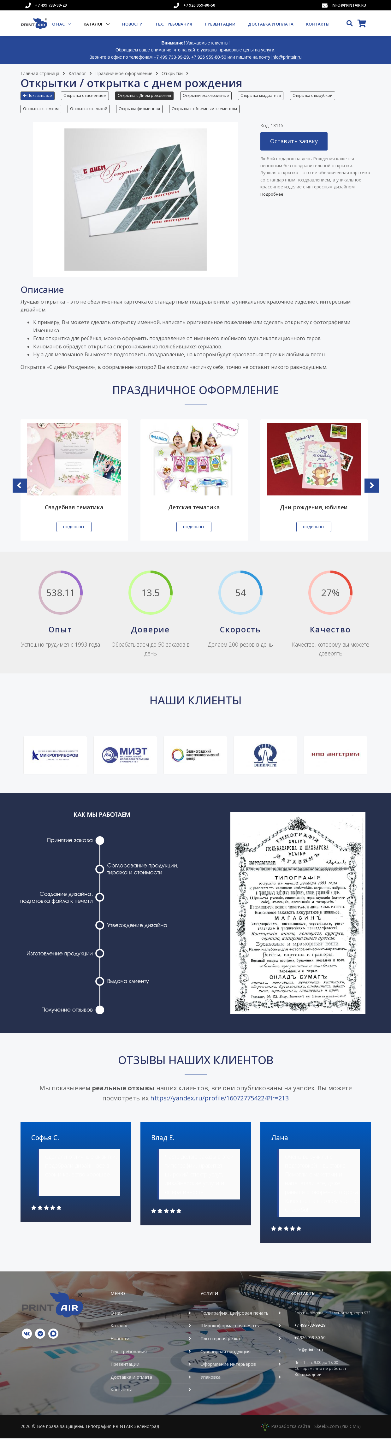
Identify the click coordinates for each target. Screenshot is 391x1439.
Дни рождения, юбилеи (314, 508)
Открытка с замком (41, 109)
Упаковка (210, 1378)
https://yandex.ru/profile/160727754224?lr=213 (219, 1098)
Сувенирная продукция (225, 1352)
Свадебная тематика (74, 508)
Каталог (94, 24)
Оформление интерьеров (228, 1365)
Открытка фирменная (140, 109)
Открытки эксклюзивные (206, 95)
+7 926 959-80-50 (199, 5)
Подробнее (271, 194)
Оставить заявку (294, 141)
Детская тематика (194, 508)
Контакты (317, 24)
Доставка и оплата (270, 24)
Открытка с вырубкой (313, 95)
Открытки (172, 73)
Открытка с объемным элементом (205, 109)
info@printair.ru (349, 5)
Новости (132, 24)
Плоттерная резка (220, 1339)
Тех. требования (173, 24)
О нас (59, 24)
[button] (39, 98)
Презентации (220, 24)
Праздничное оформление (123, 73)
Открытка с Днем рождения (145, 95)
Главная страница (40, 73)
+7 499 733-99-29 (51, 5)
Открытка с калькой (89, 109)
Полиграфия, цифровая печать (234, 1314)
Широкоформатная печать (229, 1326)
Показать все (37, 95)
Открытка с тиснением (85, 95)
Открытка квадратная (261, 95)
